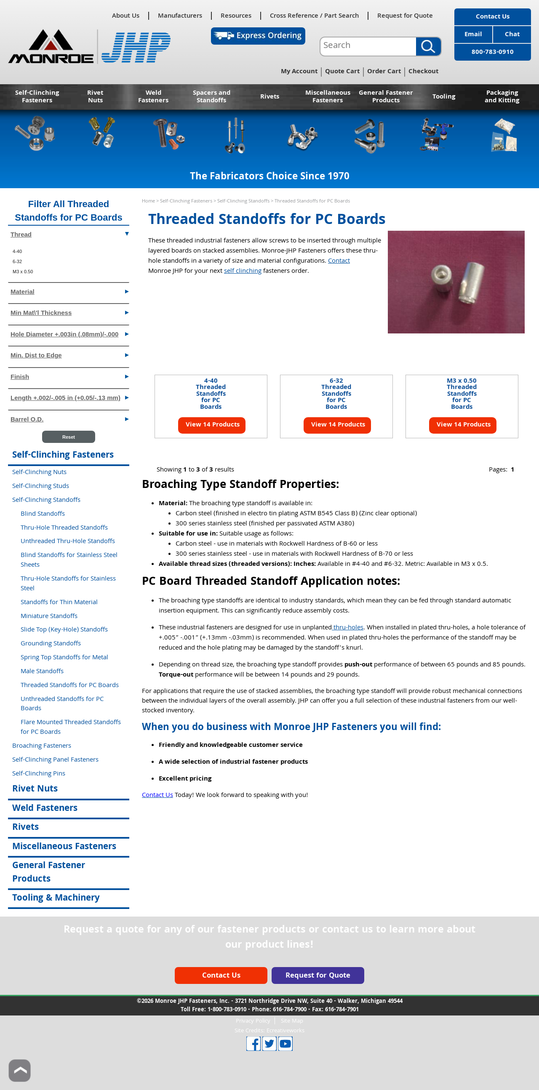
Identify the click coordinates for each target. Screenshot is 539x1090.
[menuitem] (68, 251)
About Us (125, 16)
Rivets (269, 97)
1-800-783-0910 (227, 1010)
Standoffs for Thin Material (59, 602)
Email (473, 34)
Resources (236, 16)
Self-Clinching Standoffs (243, 201)
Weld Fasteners (153, 97)
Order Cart (384, 72)
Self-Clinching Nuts (39, 472)
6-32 (17, 261)
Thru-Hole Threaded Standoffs (64, 528)
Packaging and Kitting (502, 97)
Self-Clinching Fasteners (37, 97)
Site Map (292, 1020)
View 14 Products (212, 425)
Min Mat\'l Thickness (70, 312)
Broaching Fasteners (41, 746)
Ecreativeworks (285, 1031)
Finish (70, 376)
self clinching (242, 271)
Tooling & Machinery (56, 898)
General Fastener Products (386, 97)
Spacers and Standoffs (211, 97)
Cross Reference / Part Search (314, 16)
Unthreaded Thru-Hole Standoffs (68, 541)
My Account (299, 72)
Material (70, 291)
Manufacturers (180, 16)
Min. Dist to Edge (70, 355)
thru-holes (347, 628)
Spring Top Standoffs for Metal (64, 658)
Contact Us (493, 17)
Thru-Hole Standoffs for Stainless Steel (68, 584)
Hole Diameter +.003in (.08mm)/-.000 (70, 334)
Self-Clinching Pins (38, 774)
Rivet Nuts (95, 97)
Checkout (423, 72)
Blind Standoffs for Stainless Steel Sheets (69, 560)
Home (148, 201)
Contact (339, 261)
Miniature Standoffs (49, 616)
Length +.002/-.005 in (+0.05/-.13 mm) (70, 397)
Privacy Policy (253, 1020)
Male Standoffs (42, 671)
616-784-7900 (290, 1010)
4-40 (17, 251)
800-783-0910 (493, 52)
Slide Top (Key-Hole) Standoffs (64, 630)
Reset (68, 437)
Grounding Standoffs (51, 644)
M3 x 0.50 (23, 271)
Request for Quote (405, 16)
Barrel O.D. (70, 419)
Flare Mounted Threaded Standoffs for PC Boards (71, 727)
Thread (70, 234)
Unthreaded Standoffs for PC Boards (62, 704)
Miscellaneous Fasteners (327, 97)
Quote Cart (342, 72)
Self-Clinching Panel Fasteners (55, 760)
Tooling (443, 97)
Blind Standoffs (43, 514)
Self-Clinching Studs (40, 486)
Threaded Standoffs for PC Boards (70, 685)
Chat (512, 34)
